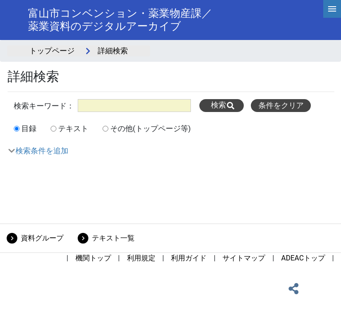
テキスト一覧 (113, 238)
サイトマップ (243, 258)
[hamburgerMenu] (332, 9)
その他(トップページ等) (150, 128)
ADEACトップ (303, 258)
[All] (134, 105)
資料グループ (42, 238)
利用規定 (141, 258)
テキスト (73, 128)
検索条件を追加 (42, 150)
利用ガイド (188, 258)
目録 (28, 128)
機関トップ (93, 258)
